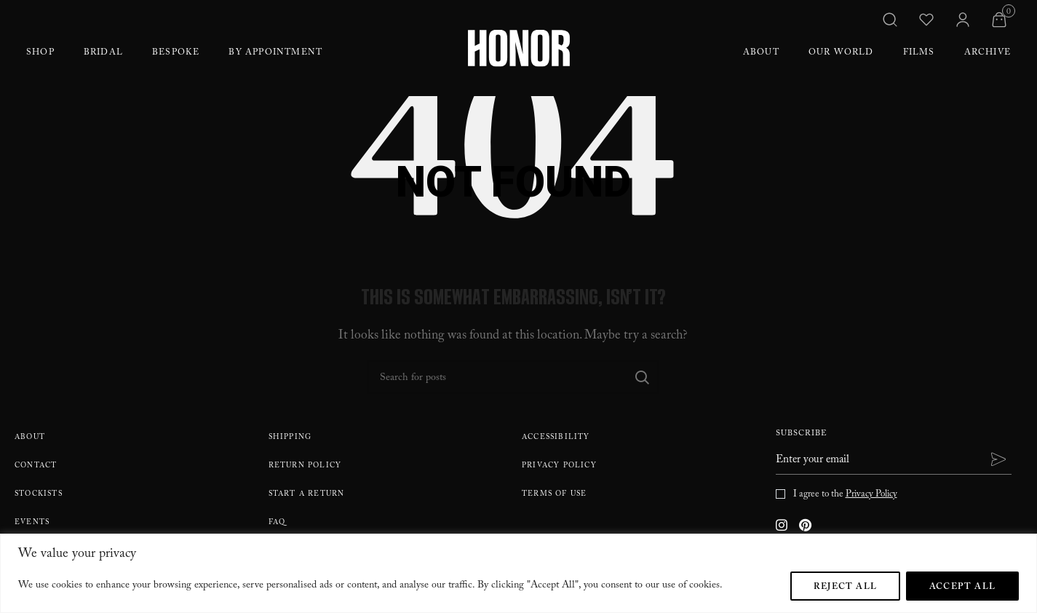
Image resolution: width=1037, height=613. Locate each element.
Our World (841, 53)
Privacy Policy (559, 466)
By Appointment (275, 53)
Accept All (962, 587)
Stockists (39, 494)
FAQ (277, 523)
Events (32, 523)
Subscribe (801, 435)
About (761, 53)
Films (919, 53)
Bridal (103, 53)
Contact (36, 466)
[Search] (513, 377)
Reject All (845, 587)
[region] (518, 573)
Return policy (305, 466)
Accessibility (556, 437)
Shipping (290, 437)
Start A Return (307, 494)
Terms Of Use (554, 494)
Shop (40, 53)
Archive (987, 53)
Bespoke (175, 53)
